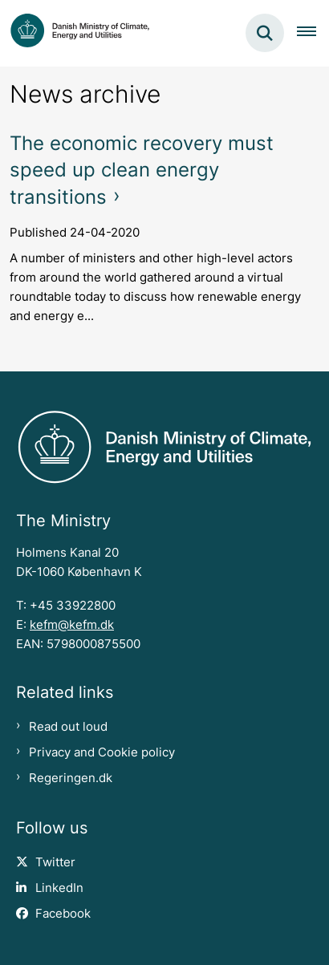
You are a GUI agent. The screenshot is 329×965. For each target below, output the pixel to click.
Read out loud (68, 727)
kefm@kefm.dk (72, 625)
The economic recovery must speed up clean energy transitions (142, 170)
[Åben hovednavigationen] (313, 33)
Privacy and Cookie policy (102, 752)
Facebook (63, 913)
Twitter (55, 862)
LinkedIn (59, 888)
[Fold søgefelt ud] (265, 33)
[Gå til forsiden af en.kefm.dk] (75, 33)
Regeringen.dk (70, 778)
